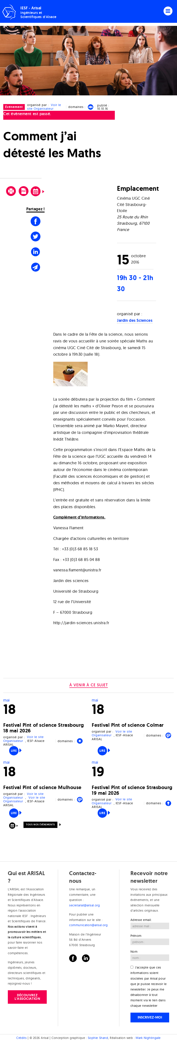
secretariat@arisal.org (84, 905)
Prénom (136, 936)
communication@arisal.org (88, 925)
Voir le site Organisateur (44, 107)
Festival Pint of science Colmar (128, 725)
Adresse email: (141, 920)
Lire (14, 751)
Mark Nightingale (148, 1038)
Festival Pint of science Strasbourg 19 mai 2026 (132, 790)
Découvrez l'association (27, 997)
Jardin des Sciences (134, 320)
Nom (134, 952)
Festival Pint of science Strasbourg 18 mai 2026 (43, 728)
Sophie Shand (98, 1038)
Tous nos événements (40, 824)
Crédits (21, 1038)
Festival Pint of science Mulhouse (42, 787)
